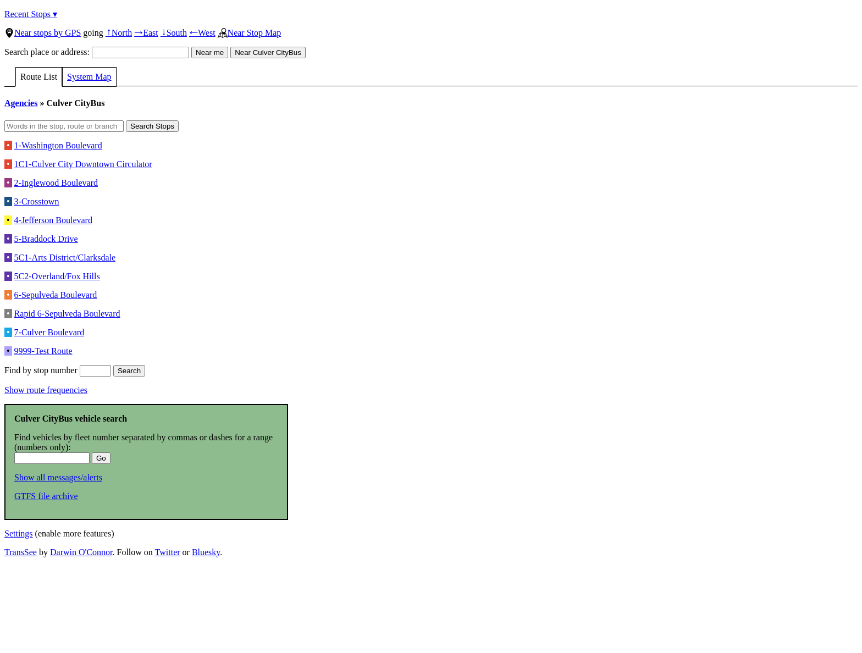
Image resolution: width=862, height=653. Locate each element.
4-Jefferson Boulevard (53, 220)
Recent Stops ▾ (30, 14)
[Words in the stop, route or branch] (64, 126)
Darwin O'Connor (81, 552)
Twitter (167, 552)
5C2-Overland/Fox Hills (57, 276)
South (174, 32)
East (146, 32)
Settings (18, 533)
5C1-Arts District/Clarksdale (64, 257)
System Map (89, 76)
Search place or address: (96, 52)
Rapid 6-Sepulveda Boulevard (67, 313)
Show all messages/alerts (58, 477)
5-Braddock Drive (46, 239)
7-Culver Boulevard (49, 332)
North (119, 32)
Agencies (20, 103)
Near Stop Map (249, 32)
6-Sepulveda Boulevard (55, 295)
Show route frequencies (45, 390)
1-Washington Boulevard (58, 145)
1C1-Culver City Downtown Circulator (83, 164)
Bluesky (206, 552)
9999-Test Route (43, 351)
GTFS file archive (46, 496)
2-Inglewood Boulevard (56, 182)
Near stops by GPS (42, 32)
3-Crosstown (36, 201)
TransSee (20, 552)
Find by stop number (57, 370)
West (202, 32)
